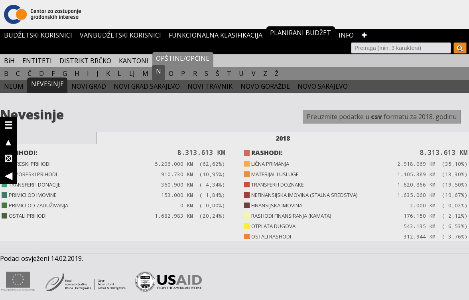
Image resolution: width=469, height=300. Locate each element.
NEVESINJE (47, 83)
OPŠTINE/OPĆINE (182, 58)
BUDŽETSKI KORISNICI (38, 35)
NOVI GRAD (88, 86)
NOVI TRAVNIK (210, 86)
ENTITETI (37, 60)
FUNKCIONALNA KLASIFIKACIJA (215, 35)
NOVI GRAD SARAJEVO (147, 86)
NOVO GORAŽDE (265, 86)
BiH (9, 60)
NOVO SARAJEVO (323, 86)
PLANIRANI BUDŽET (300, 32)
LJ (132, 73)
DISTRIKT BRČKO (85, 60)
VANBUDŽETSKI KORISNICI (120, 35)
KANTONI (133, 60)
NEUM (14, 86)
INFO (346, 35)
